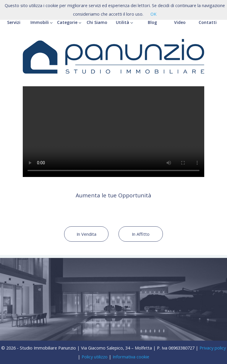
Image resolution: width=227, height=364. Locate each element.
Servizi (13, 22)
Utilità (124, 22)
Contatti (208, 22)
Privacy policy (213, 348)
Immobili (41, 22)
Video (180, 22)
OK (153, 14)
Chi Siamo (97, 22)
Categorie (69, 22)
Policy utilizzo (95, 357)
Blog (152, 22)
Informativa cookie (131, 357)
